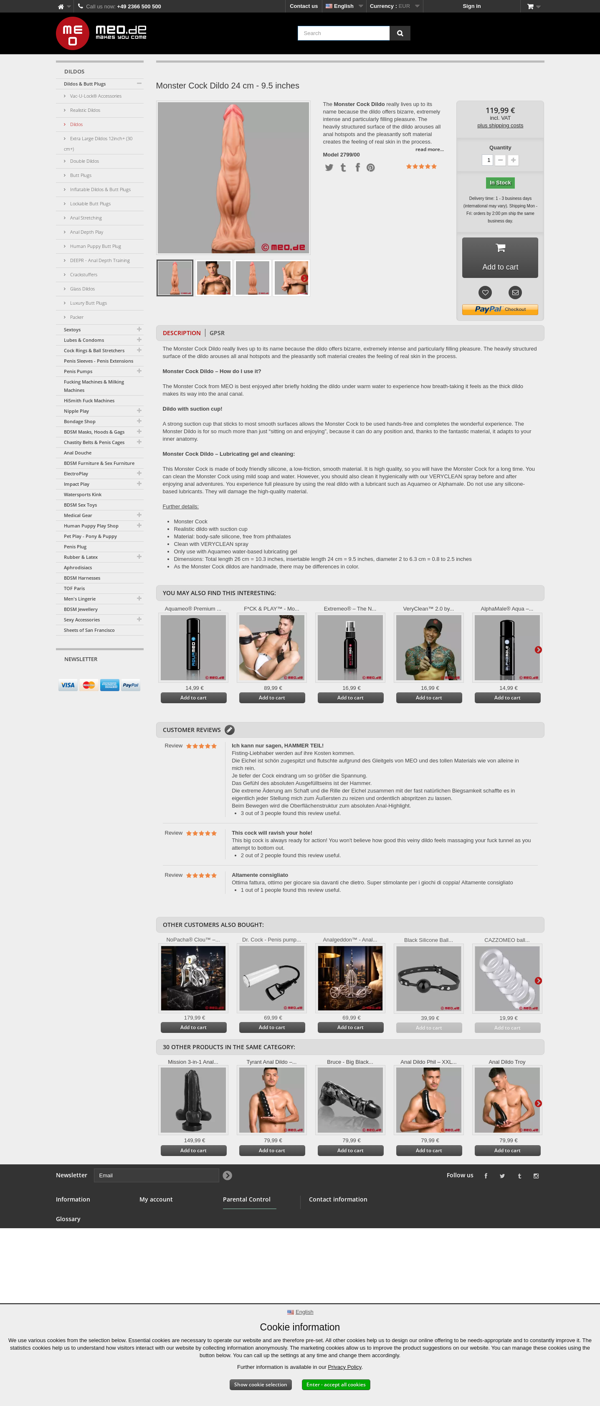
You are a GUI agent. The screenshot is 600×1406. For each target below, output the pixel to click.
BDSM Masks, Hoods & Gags (94, 432)
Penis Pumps (78, 371)
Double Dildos (84, 161)
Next (304, 278)
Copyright (68, 1294)
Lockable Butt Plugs (90, 203)
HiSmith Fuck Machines (89, 400)
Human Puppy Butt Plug (95, 246)
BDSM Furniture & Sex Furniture (99, 463)
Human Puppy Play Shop (91, 526)
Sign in (472, 6)
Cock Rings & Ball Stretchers (94, 350)
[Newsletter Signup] (134, 675)
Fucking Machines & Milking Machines (94, 386)
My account (156, 1200)
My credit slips (158, 1224)
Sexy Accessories (82, 619)
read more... (429, 149)
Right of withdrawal (81, 1274)
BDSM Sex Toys (80, 505)
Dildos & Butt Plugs (85, 84)
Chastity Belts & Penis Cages (94, 442)
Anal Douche (77, 452)
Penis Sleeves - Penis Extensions (98, 361)
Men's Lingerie (80, 599)
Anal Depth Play (86, 232)
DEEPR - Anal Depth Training (99, 260)
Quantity (500, 147)
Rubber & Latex (81, 557)
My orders (152, 1214)
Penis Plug (75, 546)
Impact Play (76, 484)
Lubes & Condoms (84, 340)
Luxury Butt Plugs (88, 303)
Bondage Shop (80, 421)
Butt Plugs (80, 175)
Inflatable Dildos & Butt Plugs (100, 189)
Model (331, 155)
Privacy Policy (344, 1367)
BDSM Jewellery (81, 609)
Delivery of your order (84, 1284)
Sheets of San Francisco (89, 630)
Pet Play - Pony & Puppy (90, 536)
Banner (65, 1234)
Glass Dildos (82, 288)
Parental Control (244, 1253)
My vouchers (155, 1254)
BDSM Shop (71, 1224)
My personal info (160, 1244)
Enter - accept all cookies (336, 1384)
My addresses (157, 1234)
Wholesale (69, 1244)
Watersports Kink (82, 494)
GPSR (217, 333)
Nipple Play (76, 411)
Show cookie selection (260, 1384)
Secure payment (77, 1264)
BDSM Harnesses (82, 578)
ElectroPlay (76, 473)
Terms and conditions (84, 1254)
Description (182, 333)
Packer (76, 317)
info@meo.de (356, 1258)
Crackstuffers (83, 274)
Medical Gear (78, 515)
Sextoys (72, 329)
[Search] (400, 33)
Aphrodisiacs (78, 567)
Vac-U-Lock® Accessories (95, 96)
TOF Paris (74, 588)
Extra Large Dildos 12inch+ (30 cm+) (98, 143)
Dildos (76, 124)
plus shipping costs (501, 125)
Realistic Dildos (84, 110)
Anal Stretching (85, 218)
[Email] (92, 675)
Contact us (304, 6)
